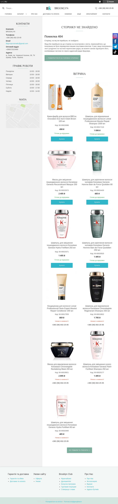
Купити (62, 139)
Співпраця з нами (68, 489)
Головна (8, 14)
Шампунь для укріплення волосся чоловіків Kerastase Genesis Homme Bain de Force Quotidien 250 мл (97, 246)
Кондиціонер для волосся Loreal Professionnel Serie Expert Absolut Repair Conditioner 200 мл (62, 308)
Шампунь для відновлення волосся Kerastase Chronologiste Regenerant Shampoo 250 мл (97, 308)
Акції (79, 14)
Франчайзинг (91, 14)
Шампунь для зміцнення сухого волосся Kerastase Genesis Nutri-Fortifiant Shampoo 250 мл (97, 366)
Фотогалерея (92, 481)
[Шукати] (3, 8)
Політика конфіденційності (73, 502)
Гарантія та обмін (17, 479)
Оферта (39, 479)
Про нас (34, 14)
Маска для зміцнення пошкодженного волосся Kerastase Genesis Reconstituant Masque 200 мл (61, 183)
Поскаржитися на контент (54, 502)
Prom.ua (70, 499)
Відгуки (89, 484)
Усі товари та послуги (78, 450)
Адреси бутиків (92, 489)
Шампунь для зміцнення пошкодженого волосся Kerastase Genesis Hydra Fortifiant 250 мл (62, 245)
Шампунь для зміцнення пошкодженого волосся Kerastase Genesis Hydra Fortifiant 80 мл (62, 424)
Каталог (20, 14)
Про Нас (90, 479)
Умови (38, 481)
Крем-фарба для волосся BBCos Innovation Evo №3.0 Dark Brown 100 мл (61, 118)
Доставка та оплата (51, 14)
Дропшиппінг (66, 481)
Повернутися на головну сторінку (63, 58)
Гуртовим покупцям (68, 487)
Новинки (68, 14)
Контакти (106, 14)
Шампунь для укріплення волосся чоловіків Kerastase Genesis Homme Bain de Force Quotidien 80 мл (97, 183)
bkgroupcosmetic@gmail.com (17, 43)
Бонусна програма (68, 484)
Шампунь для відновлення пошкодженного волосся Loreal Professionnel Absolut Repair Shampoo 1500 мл (97, 120)
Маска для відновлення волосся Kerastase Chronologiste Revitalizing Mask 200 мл (61, 366)
